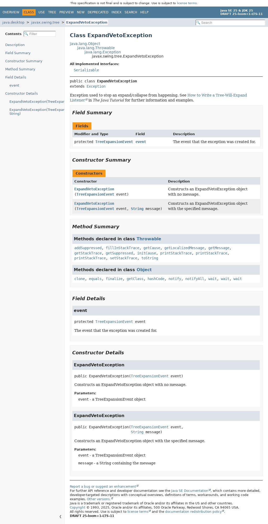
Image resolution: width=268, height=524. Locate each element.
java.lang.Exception (103, 52)
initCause (146, 253)
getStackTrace (88, 253)
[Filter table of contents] (40, 34)
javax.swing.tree (45, 22)
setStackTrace (123, 258)
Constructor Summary (23, 61)
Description (15, 45)
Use (41, 12)
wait (212, 279)
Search (131, 12)
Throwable (149, 238)
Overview (11, 12)
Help (144, 12)
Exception (96, 86)
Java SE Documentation (189, 491)
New (81, 12)
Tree (52, 12)
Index (116, 12)
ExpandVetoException (86, 22)
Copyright (77, 507)
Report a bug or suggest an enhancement (103, 486)
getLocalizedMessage (184, 248)
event (14, 85)
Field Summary (18, 53)
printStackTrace (176, 253)
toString (149, 258)
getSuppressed (119, 253)
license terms (187, 3)
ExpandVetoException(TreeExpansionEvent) (36, 102)
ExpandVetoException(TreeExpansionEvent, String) (36, 112)
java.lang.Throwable (96, 48)
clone (79, 279)
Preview (66, 12)
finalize (114, 279)
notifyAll (194, 279)
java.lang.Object (85, 44)
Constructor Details (21, 93)
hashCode (156, 279)
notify (175, 279)
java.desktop (13, 22)
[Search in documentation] (230, 23)
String (137, 209)
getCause (151, 248)
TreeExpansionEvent (114, 142)
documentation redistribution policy (193, 512)
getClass (135, 279)
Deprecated (98, 12)
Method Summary (20, 69)
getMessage (218, 248)
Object (144, 269)
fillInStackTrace (122, 248)
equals (95, 279)
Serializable (86, 70)
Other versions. (99, 499)
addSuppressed (88, 248)
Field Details (15, 77)
